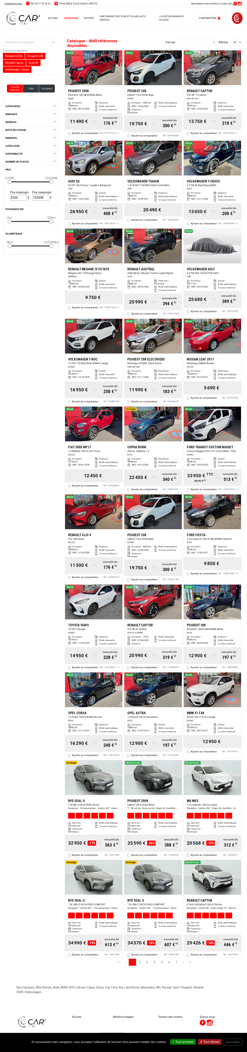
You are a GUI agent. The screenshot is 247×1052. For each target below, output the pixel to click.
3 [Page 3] (147, 962)
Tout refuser (210, 1042)
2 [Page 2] (140, 962)
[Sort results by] (196, 42)
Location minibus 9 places (171, 18)
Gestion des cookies (170, 1016)
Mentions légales (123, 1016)
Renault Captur (14, 62)
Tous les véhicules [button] (15, 88)
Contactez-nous (13, 3)
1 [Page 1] (132, 962)
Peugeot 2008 (13, 56)
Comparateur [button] (209, 18)
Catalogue (71, 18)
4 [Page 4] (154, 962)
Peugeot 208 (35, 56)
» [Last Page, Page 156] (190, 962)
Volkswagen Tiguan (17, 69)
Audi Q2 (33, 62)
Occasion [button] (47, 88)
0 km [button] (31, 88)
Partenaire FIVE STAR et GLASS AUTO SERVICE (123, 18)
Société (89, 18)
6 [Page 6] (169, 962)
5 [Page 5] (162, 962)
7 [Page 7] (176, 962)
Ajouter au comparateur (85, 133)
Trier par (170, 42)
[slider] (10, 182)
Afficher (223, 42)
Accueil (53, 18)
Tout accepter (183, 1042)
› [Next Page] (183, 962)
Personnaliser (233, 1042)
